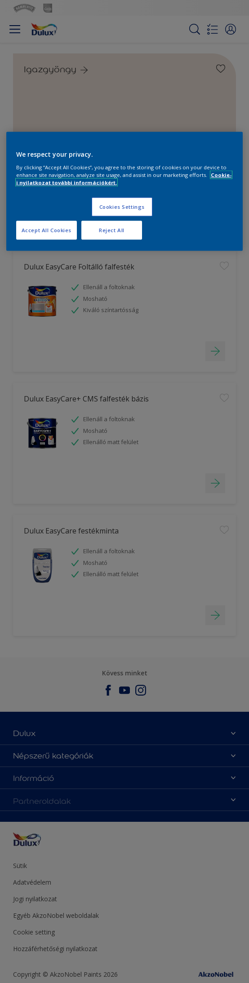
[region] (124, 191)
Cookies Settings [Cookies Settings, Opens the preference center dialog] (122, 206)
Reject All (111, 230)
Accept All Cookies (46, 230)
